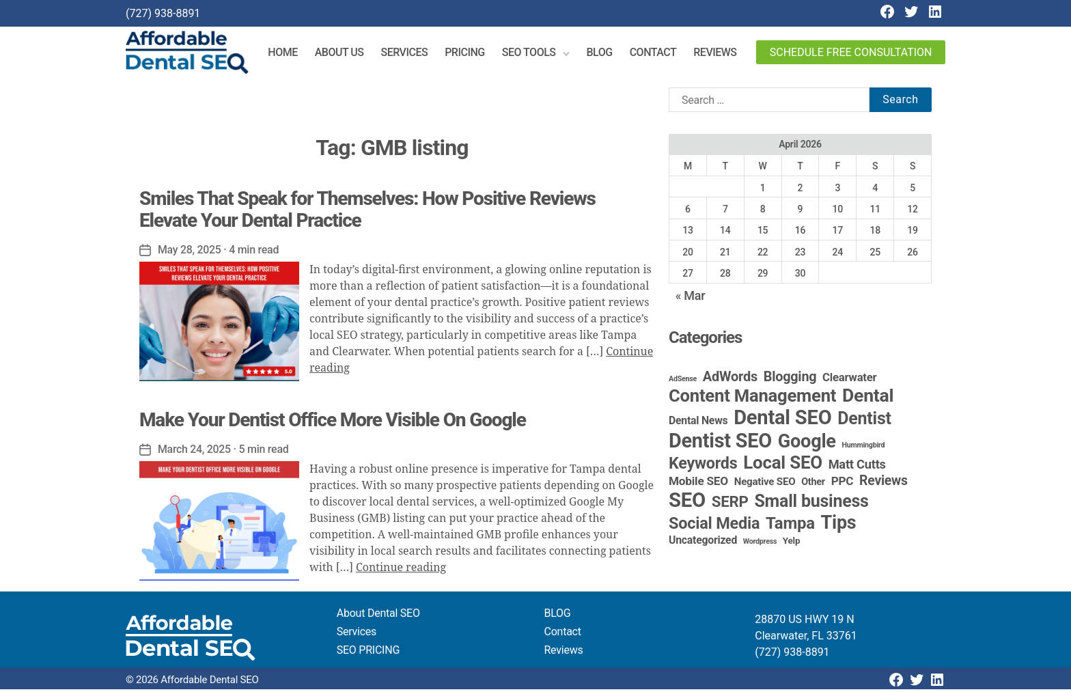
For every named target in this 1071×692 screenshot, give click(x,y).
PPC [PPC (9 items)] (842, 483)
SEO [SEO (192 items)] (687, 502)
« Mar (691, 298)
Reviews (718, 53)
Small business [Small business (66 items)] (811, 504)
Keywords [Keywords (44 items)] (703, 465)
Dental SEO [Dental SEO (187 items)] (782, 420)
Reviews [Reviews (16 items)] (883, 483)
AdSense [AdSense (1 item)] (683, 381)
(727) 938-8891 (163, 13)
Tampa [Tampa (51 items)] (790, 526)
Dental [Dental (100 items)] (867, 398)
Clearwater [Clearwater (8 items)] (849, 380)
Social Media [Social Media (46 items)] (714, 526)
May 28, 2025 (189, 251)
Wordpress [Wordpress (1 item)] (760, 544)
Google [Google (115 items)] (807, 444)
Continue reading (401, 570)
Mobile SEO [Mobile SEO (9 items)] (698, 483)
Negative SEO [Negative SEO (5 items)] (765, 484)
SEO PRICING (368, 652)
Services (408, 53)
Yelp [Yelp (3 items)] (791, 543)
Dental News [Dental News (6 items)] (698, 423)
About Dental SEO (378, 615)
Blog (603, 53)
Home (286, 53)
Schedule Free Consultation (851, 53)
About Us (342, 53)
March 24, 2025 (195, 451)
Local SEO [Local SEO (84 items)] (782, 465)
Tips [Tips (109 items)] (839, 525)
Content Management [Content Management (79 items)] (752, 398)
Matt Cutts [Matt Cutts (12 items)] (857, 467)
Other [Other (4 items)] (813, 484)
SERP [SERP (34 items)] (730, 504)
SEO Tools (532, 53)
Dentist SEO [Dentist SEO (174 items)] (720, 443)
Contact (656, 53)
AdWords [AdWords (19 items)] (730, 379)
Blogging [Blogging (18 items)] (790, 379)
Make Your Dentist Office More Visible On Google (332, 422)
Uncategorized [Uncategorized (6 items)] (703, 542)
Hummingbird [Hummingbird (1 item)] (863, 447)
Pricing (468, 53)
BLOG (557, 615)
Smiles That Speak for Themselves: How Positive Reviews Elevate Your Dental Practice (367, 211)
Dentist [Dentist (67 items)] (864, 421)
